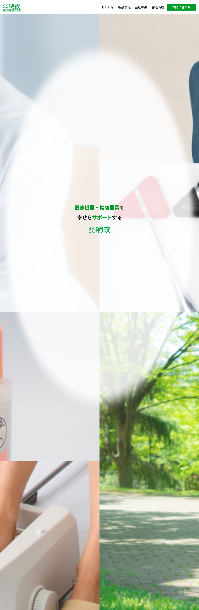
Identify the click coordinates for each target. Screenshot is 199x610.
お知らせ (107, 7)
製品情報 (124, 7)
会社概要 (141, 7)
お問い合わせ (181, 7)
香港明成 (158, 7)
